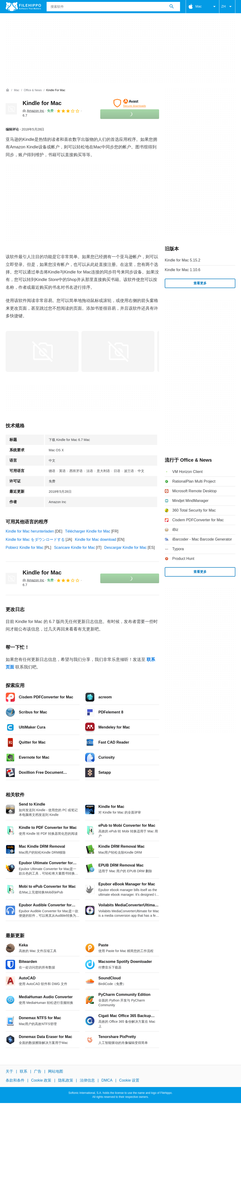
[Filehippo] (23, 6)
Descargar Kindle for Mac (125, 548)
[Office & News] (33, 90)
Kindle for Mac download (95, 539)
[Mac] (16, 90)
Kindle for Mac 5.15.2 (182, 260)
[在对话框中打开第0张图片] (42, 351)
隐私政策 (65, 1081)
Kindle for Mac (42, 103)
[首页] (7, 90)
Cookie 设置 (129, 1081)
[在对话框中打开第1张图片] (117, 351)
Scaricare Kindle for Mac (74, 548)
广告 (37, 1071)
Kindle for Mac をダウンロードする (35, 539)
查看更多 (200, 283)
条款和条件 (15, 1081)
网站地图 (55, 1071)
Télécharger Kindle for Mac (87, 531)
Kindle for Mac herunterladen (30, 531)
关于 (9, 1071)
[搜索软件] (171, 6)
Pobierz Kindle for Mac (25, 548)
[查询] (113, 6)
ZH (227, 6)
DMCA (106, 1081)
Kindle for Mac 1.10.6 (182, 270)
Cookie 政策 (41, 1081)
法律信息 (87, 1081)
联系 (23, 1071)
